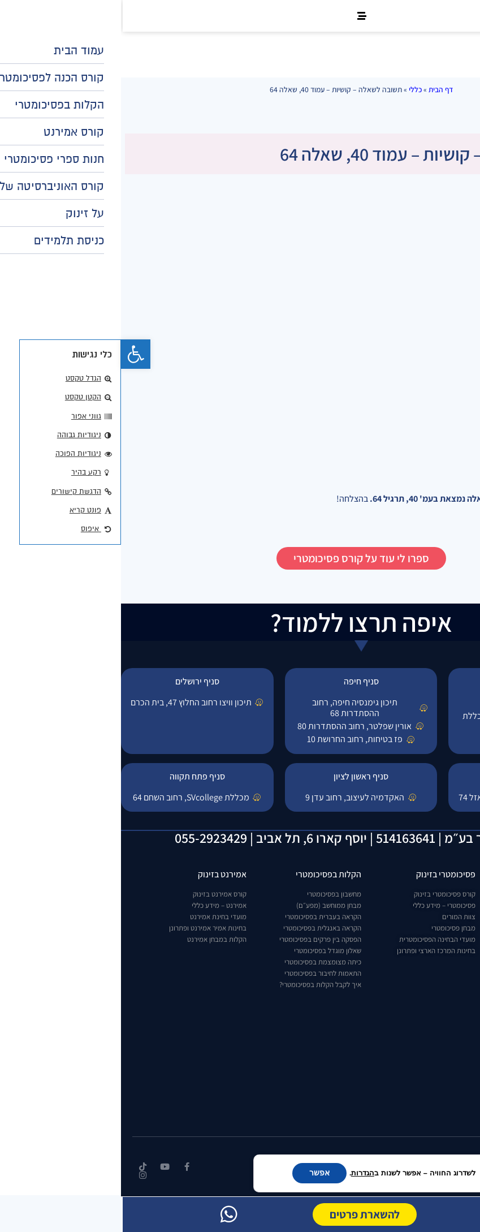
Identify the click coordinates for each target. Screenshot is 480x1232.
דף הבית (320, 89)
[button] (14, 354)
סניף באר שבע (403, 776)
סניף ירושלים (76, 681)
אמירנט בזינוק (101, 874)
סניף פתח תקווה (76, 776)
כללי (294, 89)
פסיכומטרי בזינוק (324, 874)
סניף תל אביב (404, 681)
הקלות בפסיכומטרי (207, 874)
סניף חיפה (240, 681)
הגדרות (241, 1173)
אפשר (198, 1173)
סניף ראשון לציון (240, 776)
